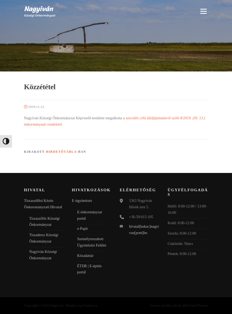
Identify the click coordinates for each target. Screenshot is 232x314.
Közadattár (85, 256)
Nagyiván (38, 8)
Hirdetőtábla (61, 152)
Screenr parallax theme (166, 305)
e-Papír (82, 229)
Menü (203, 11)
